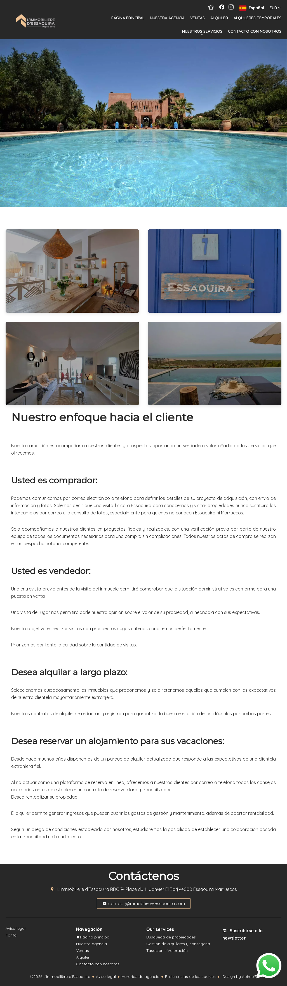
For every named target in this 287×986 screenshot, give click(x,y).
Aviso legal (106, 976)
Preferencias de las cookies (190, 976)
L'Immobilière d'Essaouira (83, 889)
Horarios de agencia (140, 976)
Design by (239, 976)
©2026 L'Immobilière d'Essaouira (60, 976)
